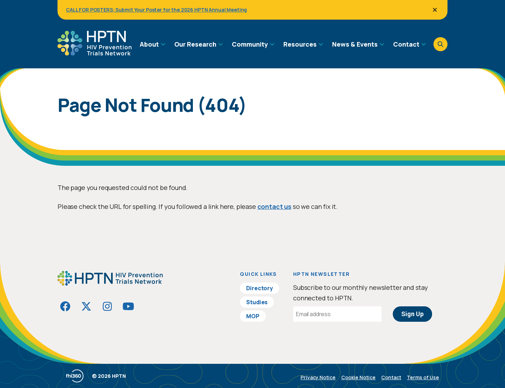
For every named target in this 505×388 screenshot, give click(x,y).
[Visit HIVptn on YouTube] (128, 306)
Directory (259, 288)
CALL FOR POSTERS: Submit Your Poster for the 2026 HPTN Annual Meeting (156, 9)
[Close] (435, 10)
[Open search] (440, 44)
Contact (391, 377)
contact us (274, 206)
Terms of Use (423, 377)
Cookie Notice (358, 377)
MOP (253, 316)
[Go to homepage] (95, 53)
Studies (257, 302)
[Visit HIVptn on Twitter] (86, 306)
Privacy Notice (318, 377)
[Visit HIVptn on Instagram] (107, 306)
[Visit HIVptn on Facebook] (65, 306)
